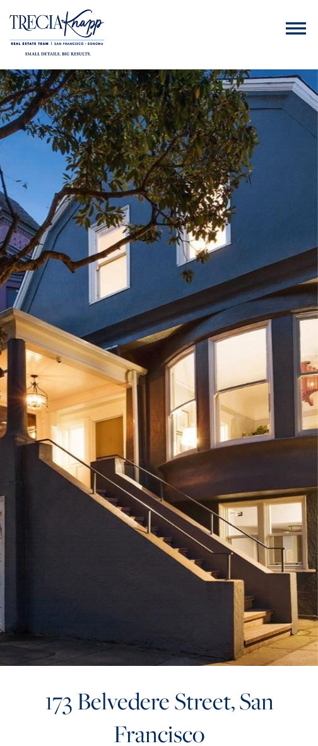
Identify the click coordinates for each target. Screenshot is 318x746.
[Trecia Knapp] (56, 34)
